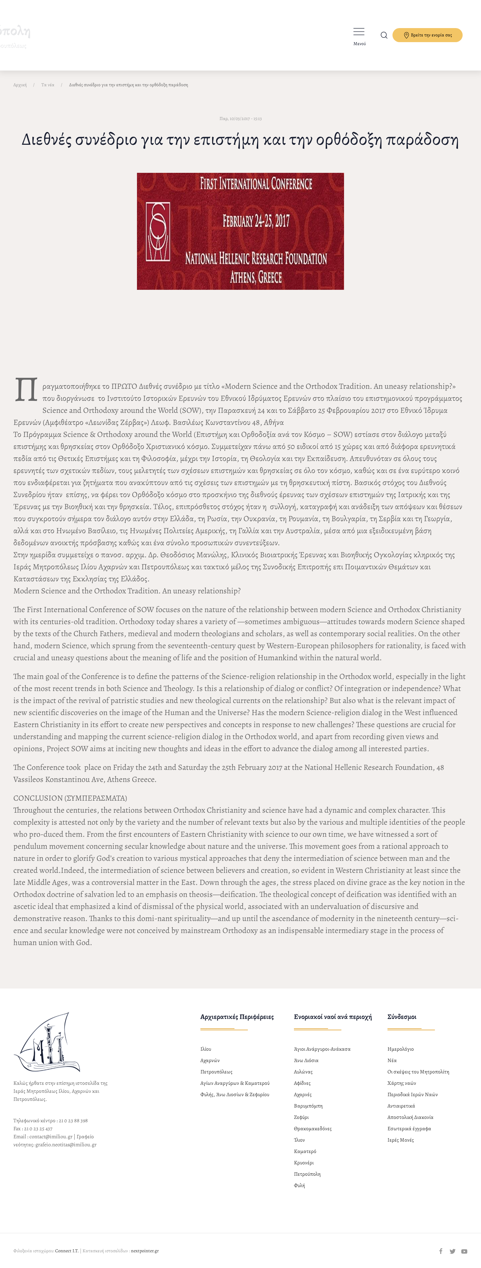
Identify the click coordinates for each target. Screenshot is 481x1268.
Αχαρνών (210, 1060)
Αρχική (20, 85)
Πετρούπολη (307, 1174)
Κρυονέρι (304, 1162)
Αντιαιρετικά (401, 1106)
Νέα (392, 1060)
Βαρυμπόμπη (308, 1106)
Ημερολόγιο (400, 1049)
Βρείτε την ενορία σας (427, 35)
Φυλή (299, 1185)
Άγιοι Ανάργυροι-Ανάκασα (322, 1049)
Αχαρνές (303, 1094)
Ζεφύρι (301, 1117)
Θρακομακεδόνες (313, 1128)
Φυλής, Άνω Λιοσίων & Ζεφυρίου (234, 1094)
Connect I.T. (67, 1251)
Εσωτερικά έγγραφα (409, 1128)
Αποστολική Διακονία (410, 1117)
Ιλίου (205, 1049)
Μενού (359, 43)
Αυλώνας (303, 1071)
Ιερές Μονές (400, 1140)
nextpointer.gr (145, 1251)
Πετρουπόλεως (216, 1071)
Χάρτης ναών (401, 1083)
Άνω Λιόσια (306, 1060)
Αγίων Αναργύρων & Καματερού (235, 1083)
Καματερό (305, 1151)
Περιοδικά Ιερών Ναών (412, 1094)
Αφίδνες (302, 1083)
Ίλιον (299, 1140)
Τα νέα (47, 85)
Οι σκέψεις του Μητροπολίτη (418, 1071)
